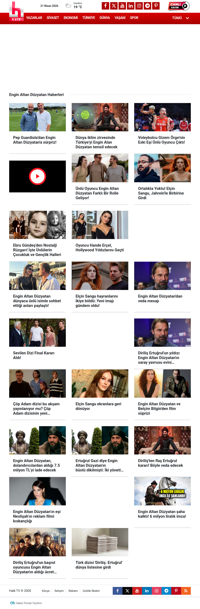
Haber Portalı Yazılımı (29, 603)
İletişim (59, 591)
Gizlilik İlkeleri (91, 591)
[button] (179, 6)
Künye (46, 591)
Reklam (73, 591)
